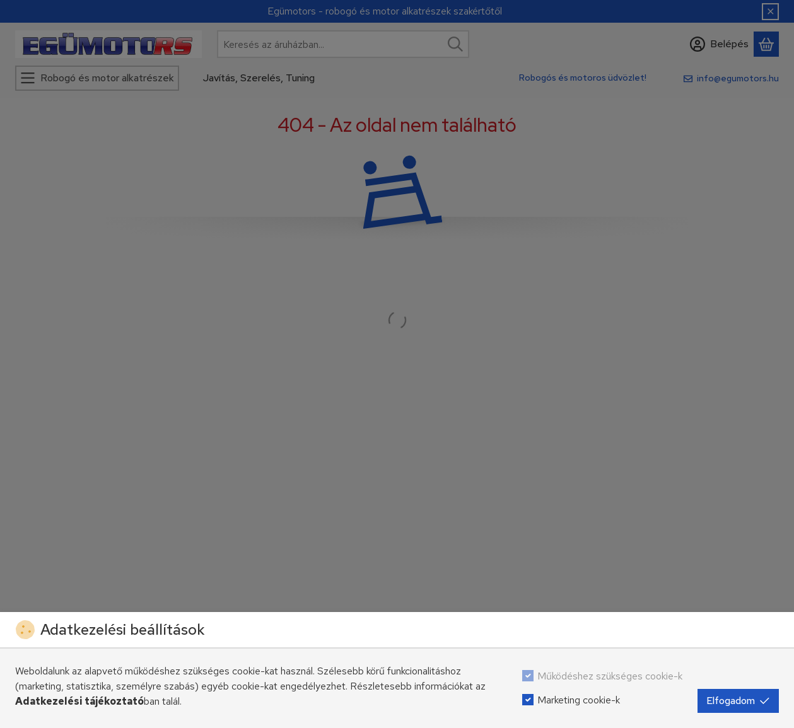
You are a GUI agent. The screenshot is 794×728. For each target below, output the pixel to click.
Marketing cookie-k (578, 700)
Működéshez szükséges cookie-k (609, 676)
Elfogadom (738, 700)
